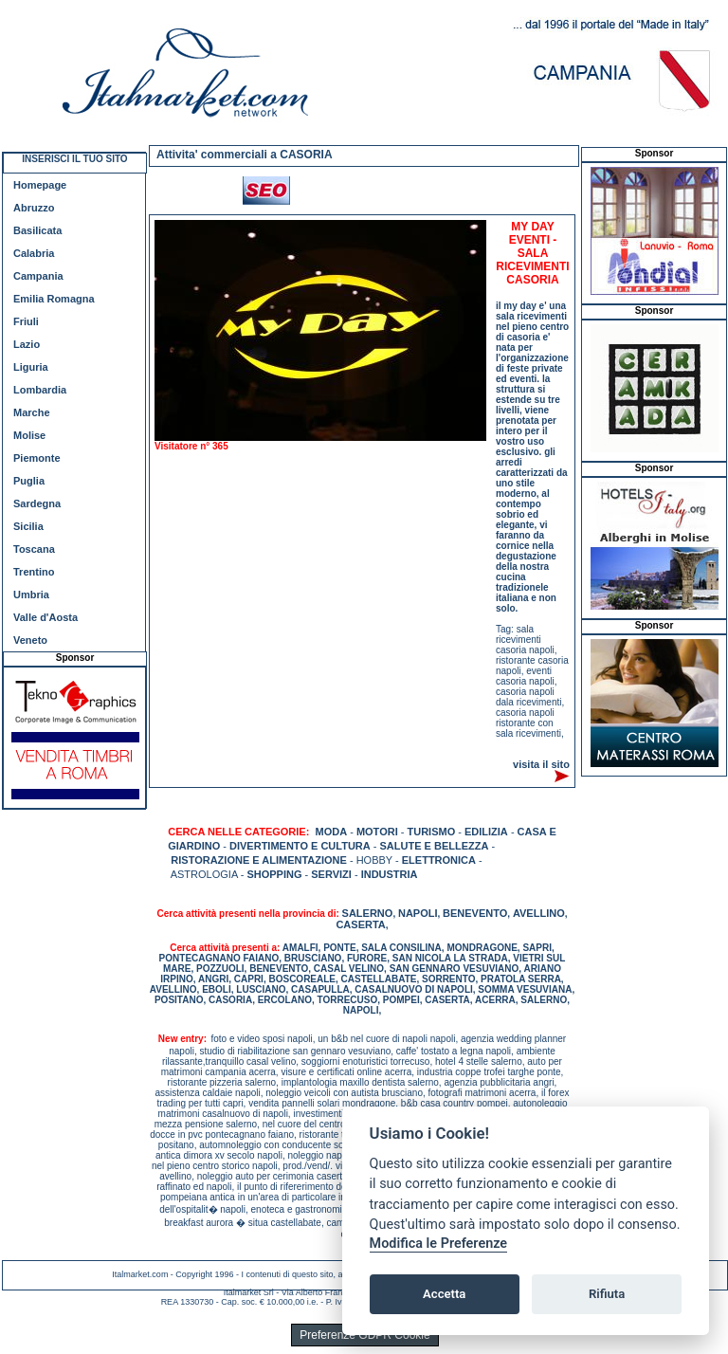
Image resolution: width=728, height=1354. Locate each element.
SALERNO (367, 913)
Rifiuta (607, 1294)
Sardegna (37, 503)
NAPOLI (418, 913)
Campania (38, 276)
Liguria (30, 367)
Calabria (33, 253)
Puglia (29, 480)
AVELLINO (539, 913)
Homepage (39, 185)
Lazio (26, 344)
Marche (31, 412)
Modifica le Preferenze (439, 1243)
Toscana (34, 549)
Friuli (26, 321)
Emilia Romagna (54, 298)
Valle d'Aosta (45, 617)
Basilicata (37, 230)
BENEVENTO (475, 913)
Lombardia (39, 389)
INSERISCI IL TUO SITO (74, 159)
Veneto (30, 640)
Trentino (33, 571)
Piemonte (37, 458)
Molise (29, 435)
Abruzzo (33, 207)
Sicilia (28, 526)
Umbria (31, 594)
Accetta (444, 1294)
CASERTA (360, 924)
